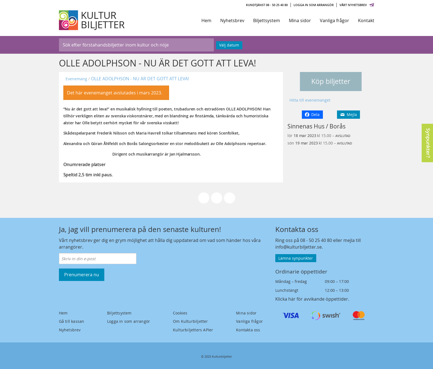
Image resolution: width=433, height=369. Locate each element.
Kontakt (366, 20)
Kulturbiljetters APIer (193, 329)
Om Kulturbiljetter (190, 321)
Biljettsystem (266, 20)
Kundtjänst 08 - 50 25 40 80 (267, 5)
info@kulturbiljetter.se (298, 247)
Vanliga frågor (334, 20)
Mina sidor (300, 20)
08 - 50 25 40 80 (316, 240)
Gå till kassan (71, 321)
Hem (206, 20)
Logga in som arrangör (314, 5)
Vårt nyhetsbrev (356, 5)
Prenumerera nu (81, 275)
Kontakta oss (248, 329)
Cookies (180, 313)
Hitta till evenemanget (309, 100)
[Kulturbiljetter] (92, 20)
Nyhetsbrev (232, 20)
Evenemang (76, 78)
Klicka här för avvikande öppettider (311, 299)
